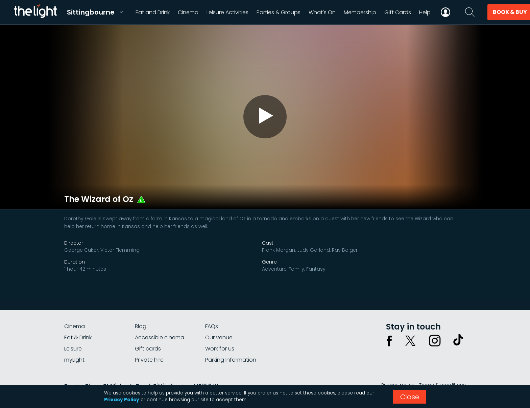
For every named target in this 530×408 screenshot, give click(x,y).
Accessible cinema (159, 337)
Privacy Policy (121, 399)
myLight (74, 360)
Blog (140, 326)
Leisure (73, 349)
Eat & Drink (78, 337)
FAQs (211, 326)
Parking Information (230, 360)
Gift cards (148, 349)
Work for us (219, 349)
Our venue (219, 337)
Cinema (74, 326)
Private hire (149, 360)
